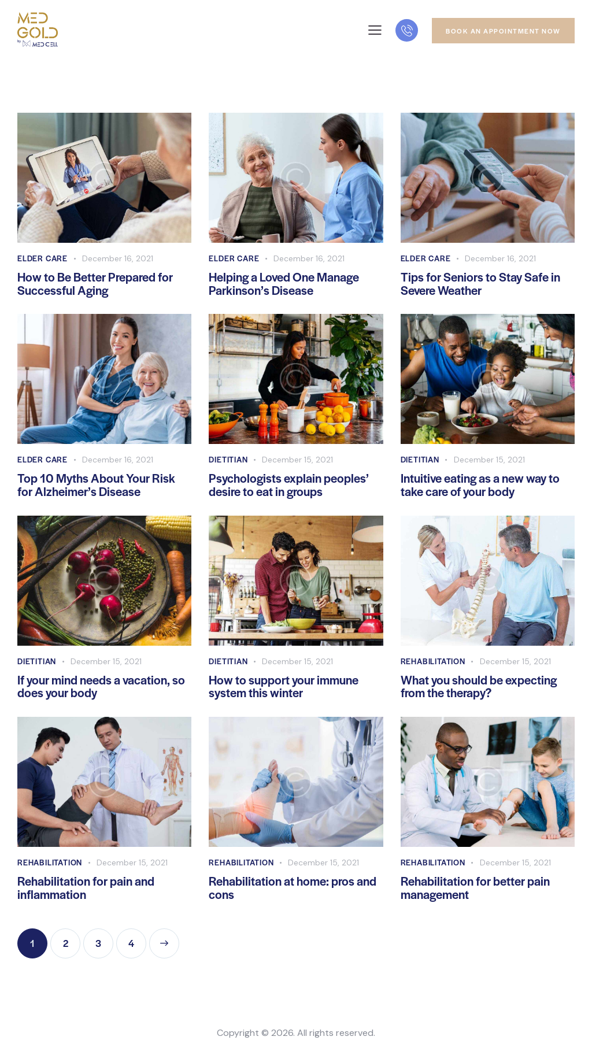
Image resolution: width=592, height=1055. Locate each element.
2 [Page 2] (72, 939)
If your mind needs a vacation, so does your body (101, 686)
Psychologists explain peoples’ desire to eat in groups (288, 485)
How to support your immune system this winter (283, 686)
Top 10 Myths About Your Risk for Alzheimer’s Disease (96, 485)
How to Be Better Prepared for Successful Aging (95, 284)
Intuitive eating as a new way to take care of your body (480, 485)
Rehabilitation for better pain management (475, 888)
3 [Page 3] (104, 939)
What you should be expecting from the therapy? (479, 686)
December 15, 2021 (297, 459)
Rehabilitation (433, 661)
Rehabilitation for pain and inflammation (85, 888)
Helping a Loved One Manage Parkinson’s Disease (284, 284)
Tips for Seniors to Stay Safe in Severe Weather (480, 284)
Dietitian (228, 459)
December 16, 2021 (117, 258)
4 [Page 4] (137, 939)
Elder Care (42, 258)
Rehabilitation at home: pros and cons (292, 888)
